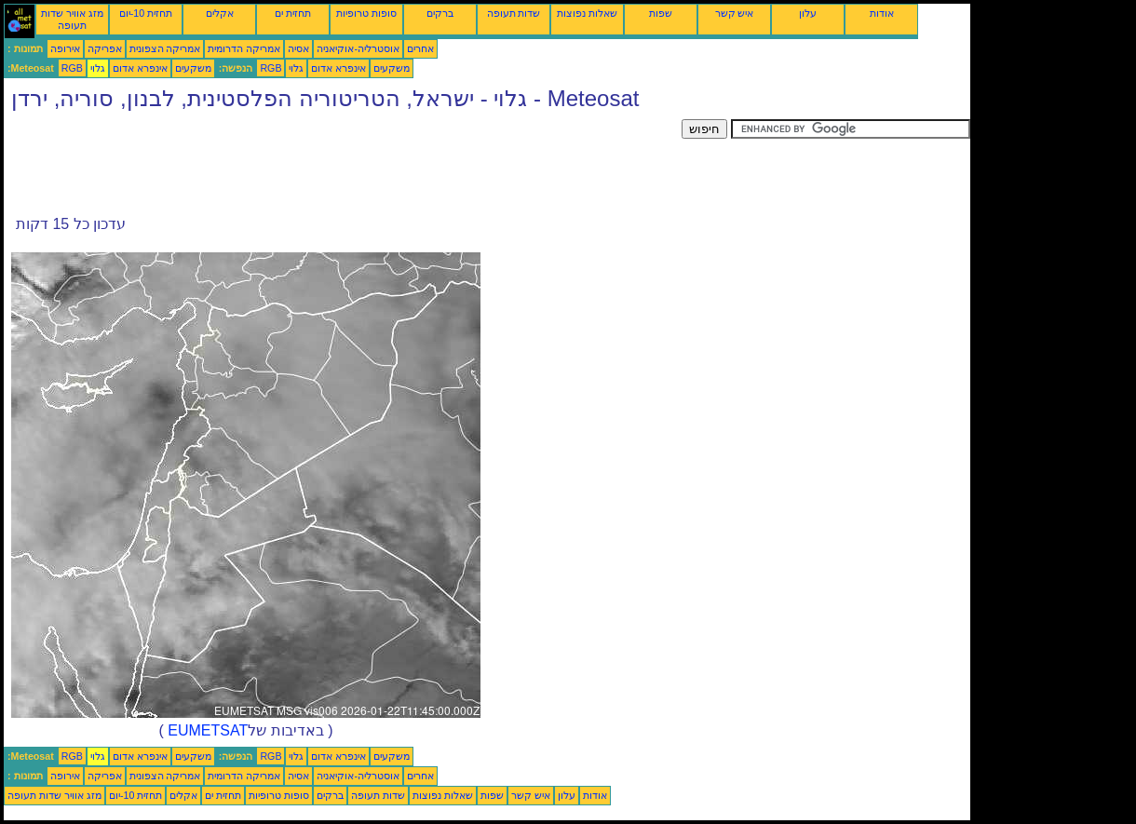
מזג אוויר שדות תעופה (72, 19)
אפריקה (105, 48)
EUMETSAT (208, 730)
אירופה (65, 48)
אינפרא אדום (140, 68)
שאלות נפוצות (587, 13)
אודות (882, 13)
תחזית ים (293, 13)
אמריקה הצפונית (165, 48)
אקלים (220, 13)
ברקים (439, 13)
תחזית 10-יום (145, 13)
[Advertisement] (343, 161)
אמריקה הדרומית (244, 48)
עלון (808, 13)
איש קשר (734, 13)
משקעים (193, 68)
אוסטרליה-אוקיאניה (358, 48)
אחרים (420, 48)
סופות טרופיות (366, 13)
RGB (72, 68)
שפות (660, 13)
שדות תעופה (514, 13)
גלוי (97, 68)
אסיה (298, 48)
